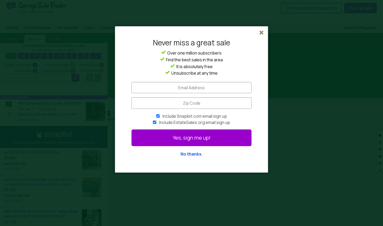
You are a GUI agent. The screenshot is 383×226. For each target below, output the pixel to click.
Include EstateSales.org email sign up (194, 122)
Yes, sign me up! (192, 137)
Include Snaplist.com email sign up (195, 116)
